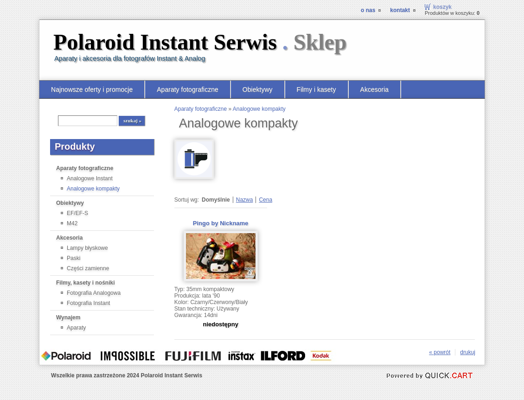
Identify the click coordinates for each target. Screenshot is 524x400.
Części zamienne (88, 268)
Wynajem (68, 317)
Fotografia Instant (88, 303)
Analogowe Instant (90, 178)
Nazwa (244, 200)
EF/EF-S (77, 213)
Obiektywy (258, 89)
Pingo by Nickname (221, 223)
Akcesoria (374, 89)
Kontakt (400, 10)
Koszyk (442, 7)
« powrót (439, 352)
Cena (265, 200)
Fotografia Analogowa (94, 293)
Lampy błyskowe (87, 248)
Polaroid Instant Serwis (200, 42)
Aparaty (76, 327)
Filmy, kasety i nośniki (85, 282)
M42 (72, 223)
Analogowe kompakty (93, 188)
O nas (368, 10)
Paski (73, 258)
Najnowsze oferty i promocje (92, 89)
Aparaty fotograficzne (187, 89)
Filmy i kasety (316, 89)
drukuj (467, 352)
